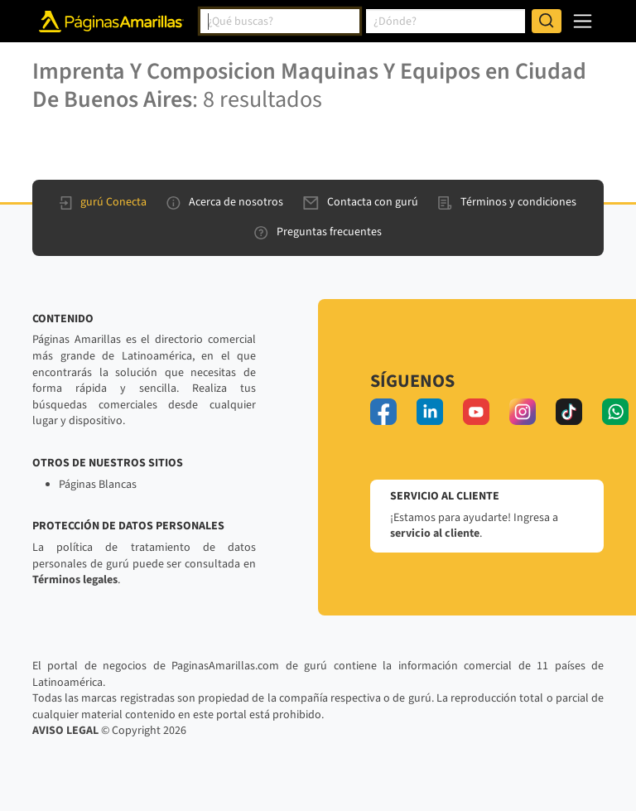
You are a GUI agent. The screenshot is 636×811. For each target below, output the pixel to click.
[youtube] (476, 411)
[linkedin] (430, 411)
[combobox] (279, 21)
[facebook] (383, 411)
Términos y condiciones (507, 202)
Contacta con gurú (360, 202)
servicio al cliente (434, 533)
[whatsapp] (615, 411)
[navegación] (582, 21)
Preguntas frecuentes (318, 232)
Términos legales (75, 580)
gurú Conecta (103, 202)
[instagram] (522, 411)
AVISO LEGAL (65, 730)
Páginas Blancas (98, 484)
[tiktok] (569, 411)
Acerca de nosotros (224, 202)
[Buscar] (546, 21)
